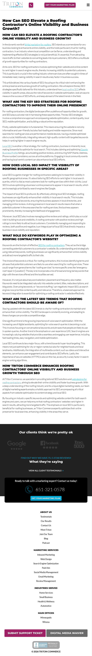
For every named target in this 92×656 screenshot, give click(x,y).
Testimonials (46, 516)
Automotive (46, 606)
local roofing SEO (70, 89)
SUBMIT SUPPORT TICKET (25, 633)
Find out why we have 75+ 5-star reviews (46, 457)
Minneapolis (46, 617)
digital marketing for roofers (38, 44)
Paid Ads (46, 568)
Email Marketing (46, 576)
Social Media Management (46, 572)
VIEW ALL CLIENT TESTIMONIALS (45, 470)
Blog (46, 538)
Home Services (46, 593)
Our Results (46, 521)
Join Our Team (46, 534)
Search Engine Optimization (46, 563)
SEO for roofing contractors (51, 245)
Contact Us (46, 525)
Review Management (46, 581)
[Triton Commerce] (12, 6)
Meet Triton (46, 530)
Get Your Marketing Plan (60, 5)
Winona (46, 622)
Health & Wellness (46, 601)
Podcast (46, 543)
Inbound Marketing (46, 555)
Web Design (46, 559)
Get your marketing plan (46, 498)
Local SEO (7, 146)
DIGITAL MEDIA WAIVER (66, 633)
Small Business (46, 597)
